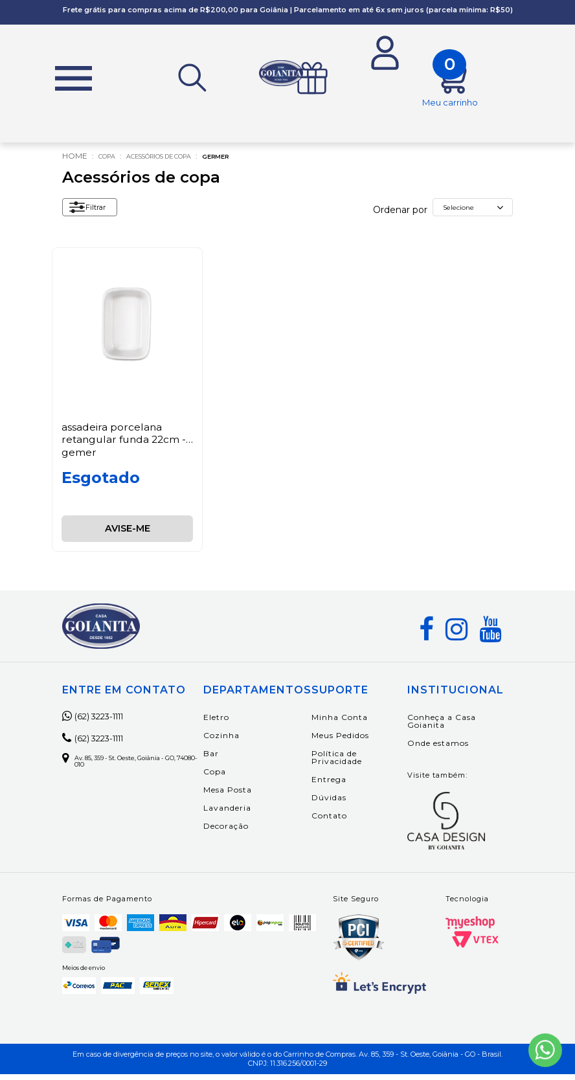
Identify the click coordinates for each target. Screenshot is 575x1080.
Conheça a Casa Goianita (450, 727)
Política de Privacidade (360, 763)
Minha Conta (363, 723)
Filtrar (93, 216)
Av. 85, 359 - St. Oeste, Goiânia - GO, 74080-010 (138, 769)
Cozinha (245, 742)
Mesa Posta (251, 796)
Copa (110, 162)
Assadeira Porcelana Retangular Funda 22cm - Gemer (126, 445)
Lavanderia (251, 814)
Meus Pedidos (363, 742)
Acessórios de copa (179, 162)
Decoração (249, 832)
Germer (254, 162)
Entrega (352, 786)
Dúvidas (352, 804)
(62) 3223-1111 (104, 722)
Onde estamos (447, 749)
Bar (234, 760)
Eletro (240, 723)
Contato (352, 822)
